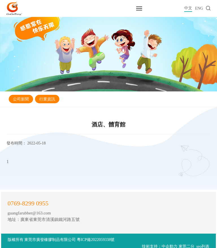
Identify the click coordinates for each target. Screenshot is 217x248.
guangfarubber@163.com (29, 213)
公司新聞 (21, 99)
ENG (199, 8)
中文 (188, 8)
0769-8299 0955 (28, 203)
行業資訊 (47, 99)
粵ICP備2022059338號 (96, 240)
